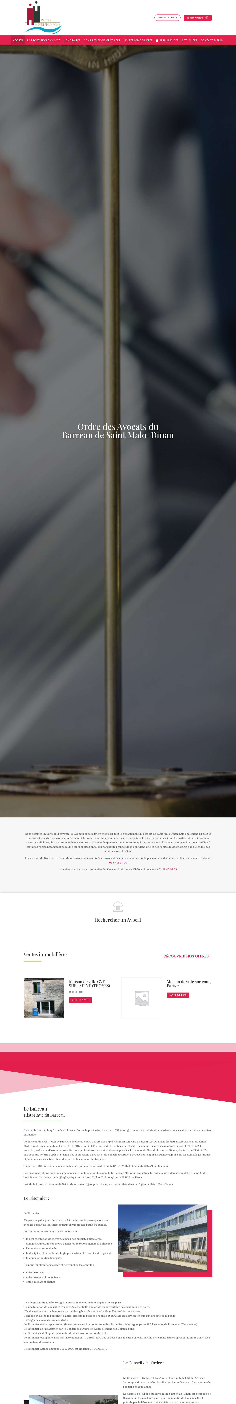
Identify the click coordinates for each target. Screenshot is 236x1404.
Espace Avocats (195, 17)
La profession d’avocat (43, 40)
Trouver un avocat (167, 17)
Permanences (168, 40)
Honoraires (72, 40)
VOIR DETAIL (80, 1000)
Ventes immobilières (138, 40)
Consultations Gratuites (102, 40)
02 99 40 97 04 (168, 869)
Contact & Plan (212, 40)
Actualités (189, 40)
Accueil (18, 40)
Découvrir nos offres (186, 956)
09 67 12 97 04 (118, 862)
